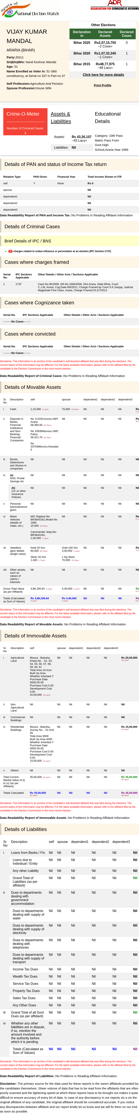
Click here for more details (103, 74)
